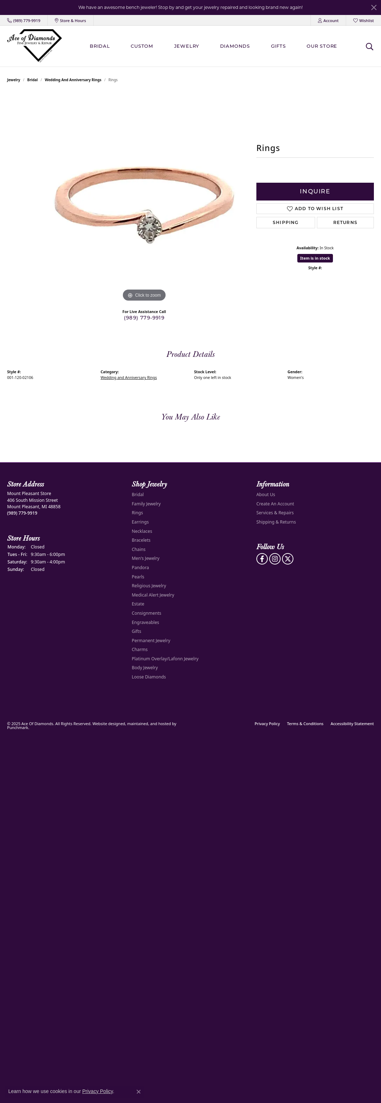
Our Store (322, 46)
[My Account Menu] (328, 20)
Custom (142, 46)
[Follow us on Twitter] (287, 558)
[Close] (374, 7)
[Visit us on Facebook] (262, 558)
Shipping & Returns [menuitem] (276, 522)
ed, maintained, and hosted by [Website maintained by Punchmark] (148, 723)
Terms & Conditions (305, 723)
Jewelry (186, 46)
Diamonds (235, 46)
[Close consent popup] (138, 1091)
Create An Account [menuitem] (275, 504)
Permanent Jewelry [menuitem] (151, 641)
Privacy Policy (267, 723)
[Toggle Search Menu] (369, 46)
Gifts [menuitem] (136, 631)
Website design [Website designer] (107, 723)
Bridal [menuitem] (138, 494)
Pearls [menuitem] (138, 577)
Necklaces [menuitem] (142, 531)
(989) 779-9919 (144, 318)
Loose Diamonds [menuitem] (149, 677)
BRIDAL (100, 46)
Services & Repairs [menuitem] (275, 513)
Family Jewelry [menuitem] (146, 504)
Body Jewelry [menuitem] (145, 668)
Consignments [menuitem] (146, 613)
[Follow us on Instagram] (275, 558)
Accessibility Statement (352, 723)
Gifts (278, 46)
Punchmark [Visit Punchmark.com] (17, 727)
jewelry (13, 79)
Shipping (286, 222)
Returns (345, 222)
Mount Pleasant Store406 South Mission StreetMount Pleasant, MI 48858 (34, 503)
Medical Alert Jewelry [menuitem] (153, 595)
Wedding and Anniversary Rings (73, 79)
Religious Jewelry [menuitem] (149, 586)
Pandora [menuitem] (140, 567)
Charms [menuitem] (140, 649)
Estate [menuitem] (138, 604)
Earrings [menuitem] (140, 522)
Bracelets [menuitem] (141, 540)
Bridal (32, 79)
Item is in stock (315, 258)
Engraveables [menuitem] (145, 622)
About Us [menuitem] (265, 494)
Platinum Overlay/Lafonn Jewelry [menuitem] (165, 659)
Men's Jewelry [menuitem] (146, 558)
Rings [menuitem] (137, 513)
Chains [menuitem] (139, 549)
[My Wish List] (363, 20)
